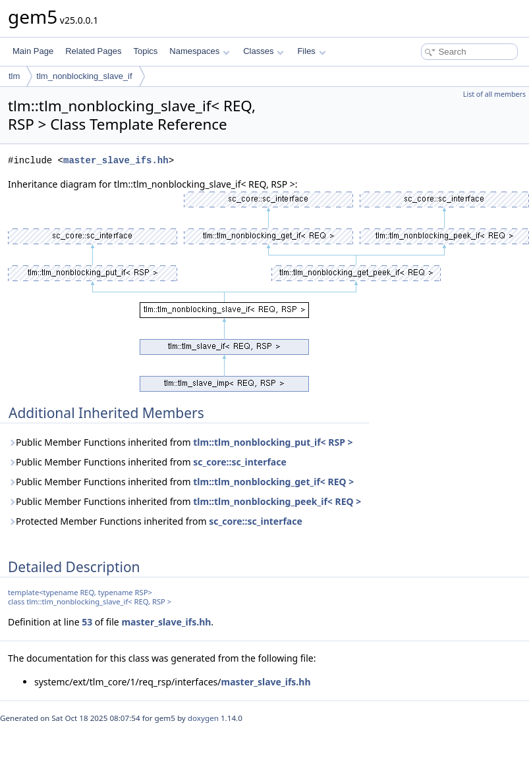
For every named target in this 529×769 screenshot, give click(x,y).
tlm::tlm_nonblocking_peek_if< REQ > (277, 501)
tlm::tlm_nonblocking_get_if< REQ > (273, 481)
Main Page (33, 51)
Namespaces (199, 51)
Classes (263, 51)
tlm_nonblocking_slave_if (84, 76)
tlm (14, 76)
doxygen (203, 718)
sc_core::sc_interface (240, 462)
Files (311, 51)
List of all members (494, 94)
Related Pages (93, 51)
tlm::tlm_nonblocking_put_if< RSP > (272, 442)
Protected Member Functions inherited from (155, 521)
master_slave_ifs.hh (116, 160)
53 (87, 622)
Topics (145, 51)
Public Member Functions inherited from (180, 442)
